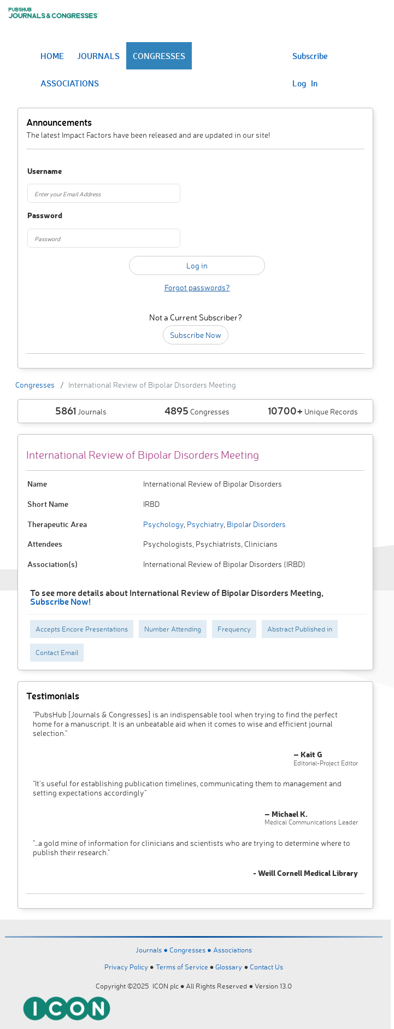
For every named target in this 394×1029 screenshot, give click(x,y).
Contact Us (266, 966)
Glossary (228, 966)
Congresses (35, 384)
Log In (304, 83)
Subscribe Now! (60, 601)
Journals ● (152, 949)
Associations (232, 949)
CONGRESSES (159, 55)
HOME (52, 55)
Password (44, 215)
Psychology (163, 524)
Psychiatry (204, 524)
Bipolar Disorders (255, 524)
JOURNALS (98, 55)
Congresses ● (191, 949)
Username (44, 171)
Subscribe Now (195, 335)
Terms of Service (182, 966)
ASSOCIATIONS (69, 83)
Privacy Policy (126, 966)
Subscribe (310, 55)
